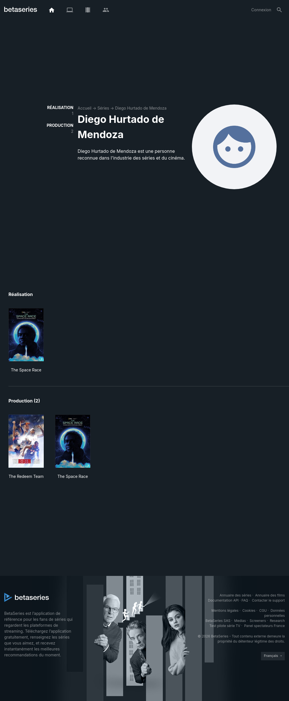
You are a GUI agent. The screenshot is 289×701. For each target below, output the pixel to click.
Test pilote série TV (224, 626)
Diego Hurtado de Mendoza (141, 108)
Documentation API (223, 600)
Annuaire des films (270, 595)
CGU (263, 610)
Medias (240, 621)
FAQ (245, 600)
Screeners (258, 621)
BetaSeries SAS (217, 621)
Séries (103, 108)
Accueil (84, 108)
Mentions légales (224, 610)
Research (277, 621)
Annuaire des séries (235, 595)
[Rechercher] (279, 10)
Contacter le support (268, 600)
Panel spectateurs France (264, 626)
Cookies (248, 610)
